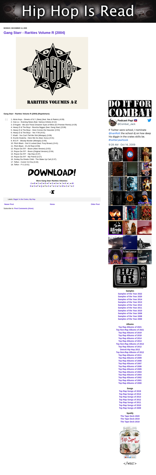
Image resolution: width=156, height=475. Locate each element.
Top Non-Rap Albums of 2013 (130, 344)
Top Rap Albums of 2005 (130, 369)
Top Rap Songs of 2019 (130, 391)
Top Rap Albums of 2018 (130, 335)
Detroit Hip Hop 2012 (130, 349)
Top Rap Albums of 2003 (130, 375)
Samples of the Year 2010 (130, 310)
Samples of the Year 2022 (130, 294)
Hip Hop (32, 199)
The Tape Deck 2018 (130, 422)
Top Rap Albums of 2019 (130, 333)
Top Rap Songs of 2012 (130, 399)
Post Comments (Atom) (23, 208)
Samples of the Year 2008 (130, 316)
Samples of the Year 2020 (130, 296)
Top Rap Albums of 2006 (130, 366)
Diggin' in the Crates (20, 199)
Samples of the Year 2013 (130, 302)
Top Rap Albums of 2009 (130, 358)
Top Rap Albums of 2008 (130, 361)
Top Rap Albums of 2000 (130, 383)
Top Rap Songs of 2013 (130, 397)
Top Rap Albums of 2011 (130, 355)
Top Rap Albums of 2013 (130, 341)
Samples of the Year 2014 (130, 299)
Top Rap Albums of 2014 (130, 338)
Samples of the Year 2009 (130, 313)
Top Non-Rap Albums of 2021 (130, 330)
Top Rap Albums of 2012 (130, 346)
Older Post (95, 204)
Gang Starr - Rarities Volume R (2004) (34, 33)
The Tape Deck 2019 (130, 419)
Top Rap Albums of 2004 (130, 372)
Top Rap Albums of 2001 (130, 380)
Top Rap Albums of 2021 (130, 327)
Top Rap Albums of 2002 (130, 377)
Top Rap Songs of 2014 (130, 394)
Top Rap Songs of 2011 (130, 402)
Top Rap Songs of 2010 (130, 405)
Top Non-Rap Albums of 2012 (130, 352)
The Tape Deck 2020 (130, 416)
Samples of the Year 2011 (130, 308)
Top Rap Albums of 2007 (130, 363)
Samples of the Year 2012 (130, 305)
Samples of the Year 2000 (130, 319)
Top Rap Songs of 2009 (130, 408)
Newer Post (9, 204)
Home (52, 204)
